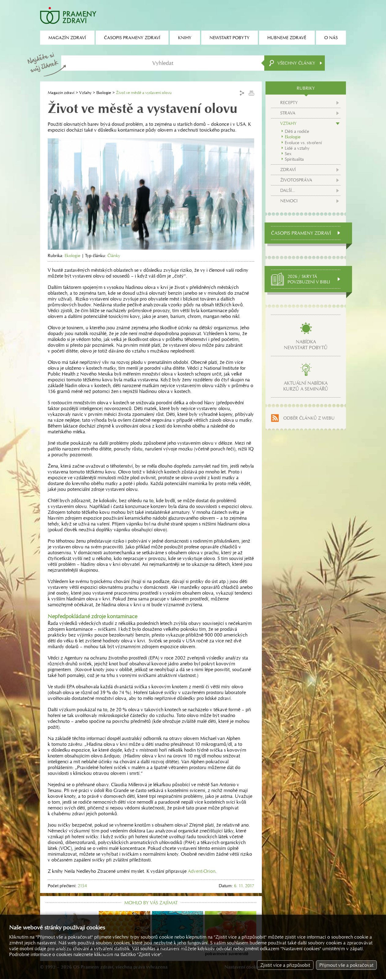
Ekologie (103, 92)
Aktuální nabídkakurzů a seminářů (305, 386)
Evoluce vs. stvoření (303, 142)
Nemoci (289, 201)
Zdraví (288, 169)
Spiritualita (294, 159)
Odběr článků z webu (309, 418)
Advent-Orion (201, 871)
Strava (287, 113)
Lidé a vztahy (297, 148)
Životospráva (296, 180)
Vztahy (85, 92)
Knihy (184, 37)
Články (113, 255)
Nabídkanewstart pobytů (306, 344)
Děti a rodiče (297, 131)
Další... (287, 190)
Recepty (289, 102)
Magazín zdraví (61, 92)
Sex (288, 153)
